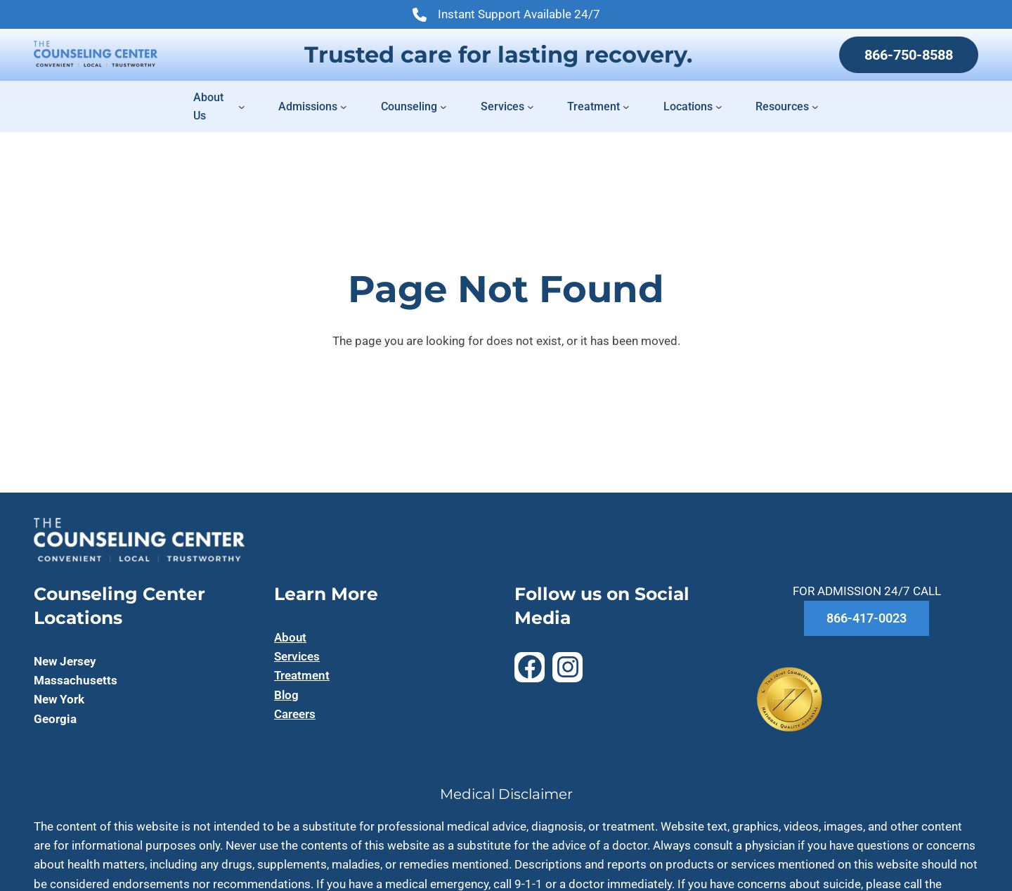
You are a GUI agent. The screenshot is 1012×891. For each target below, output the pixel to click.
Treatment (302, 675)
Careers (295, 714)
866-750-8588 (908, 54)
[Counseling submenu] (443, 106)
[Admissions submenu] (343, 106)
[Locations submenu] (718, 106)
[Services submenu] (530, 106)
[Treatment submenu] (626, 106)
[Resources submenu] (815, 106)
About (290, 637)
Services (297, 656)
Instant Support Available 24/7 (506, 15)
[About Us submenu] (241, 106)
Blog (286, 695)
